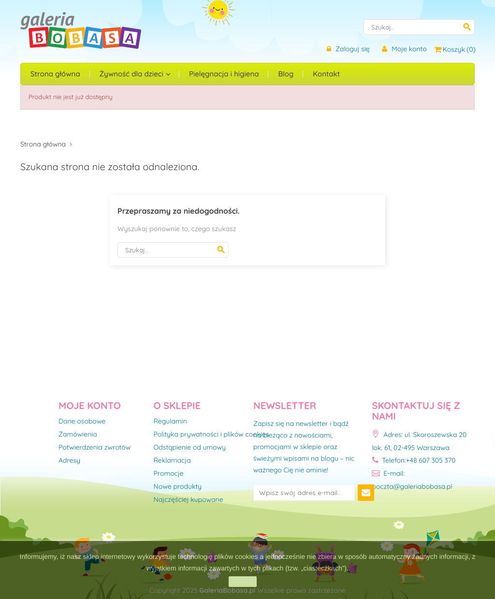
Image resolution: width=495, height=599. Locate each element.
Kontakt (326, 73)
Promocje (169, 474)
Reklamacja (172, 461)
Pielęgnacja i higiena (224, 73)
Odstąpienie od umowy (190, 448)
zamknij (242, 581)
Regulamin (170, 421)
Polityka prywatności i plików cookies (211, 434)
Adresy (69, 461)
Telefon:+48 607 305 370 (414, 460)
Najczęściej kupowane (188, 500)
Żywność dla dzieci (132, 73)
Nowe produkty (178, 487)
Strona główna (55, 73)
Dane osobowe (81, 421)
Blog (285, 73)
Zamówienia (77, 434)
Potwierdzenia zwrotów (94, 448)
